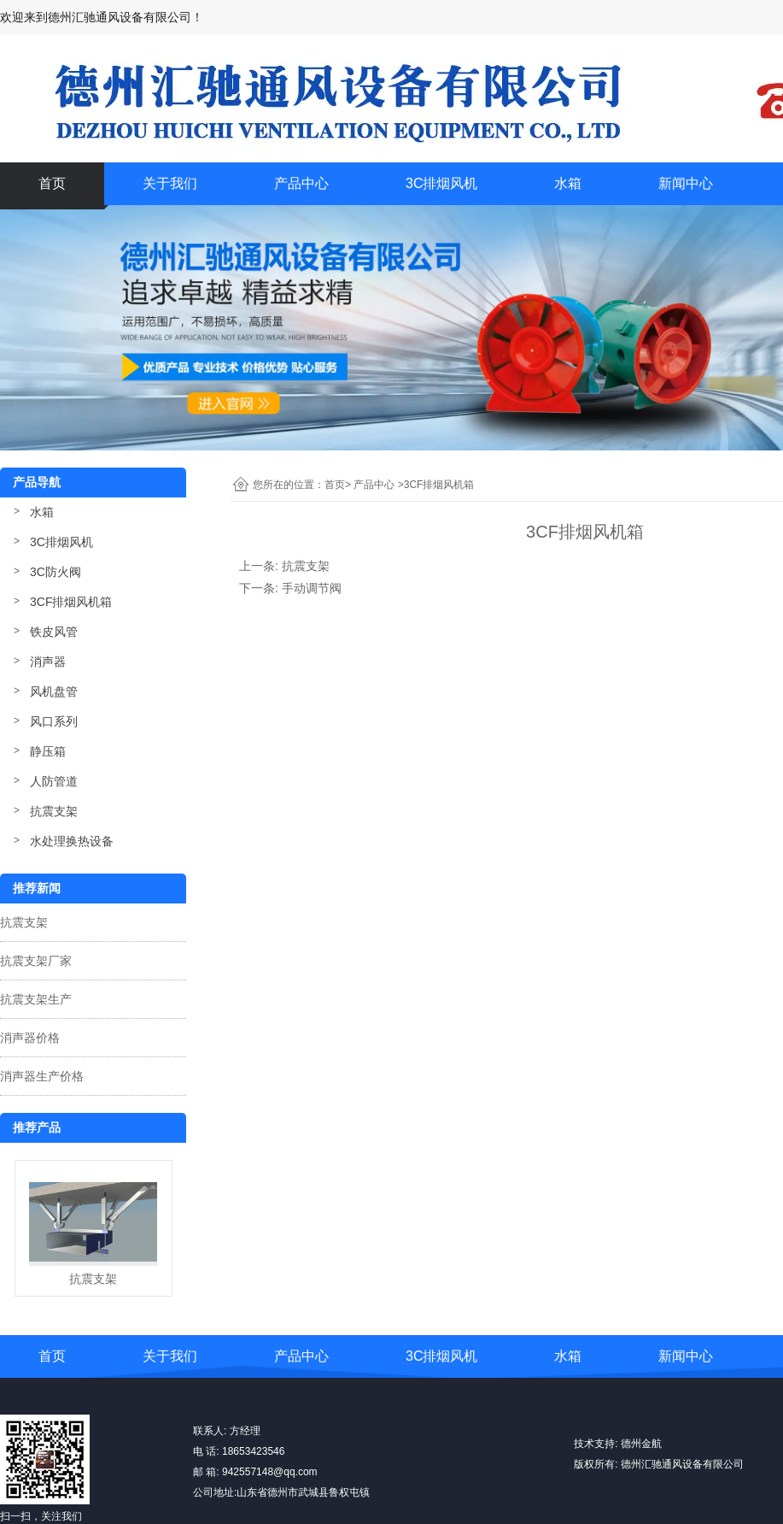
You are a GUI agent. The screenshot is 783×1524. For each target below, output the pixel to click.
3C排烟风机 (441, 183)
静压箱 (48, 751)
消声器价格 (30, 1037)
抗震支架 (54, 811)
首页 (52, 183)
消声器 (48, 661)
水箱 (567, 183)
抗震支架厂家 (36, 961)
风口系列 (54, 721)
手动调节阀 (312, 588)
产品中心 (301, 183)
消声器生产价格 (42, 1076)
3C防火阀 (55, 572)
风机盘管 (54, 691)
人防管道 (54, 781)
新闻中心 (685, 183)
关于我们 (170, 183)
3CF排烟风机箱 (71, 602)
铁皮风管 (54, 631)
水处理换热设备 (72, 841)
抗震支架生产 (36, 999)
